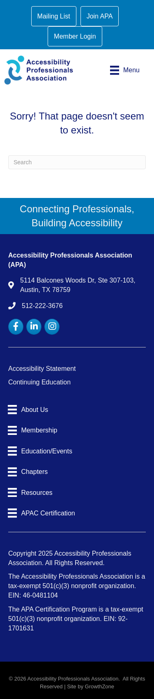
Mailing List (53, 16)
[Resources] (30, 492)
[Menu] (125, 70)
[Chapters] (27, 472)
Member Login (75, 36)
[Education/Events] (40, 451)
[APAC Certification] (41, 513)
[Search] (77, 162)
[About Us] (28, 409)
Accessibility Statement (42, 368)
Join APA (100, 16)
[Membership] (32, 430)
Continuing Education (39, 382)
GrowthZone (100, 686)
